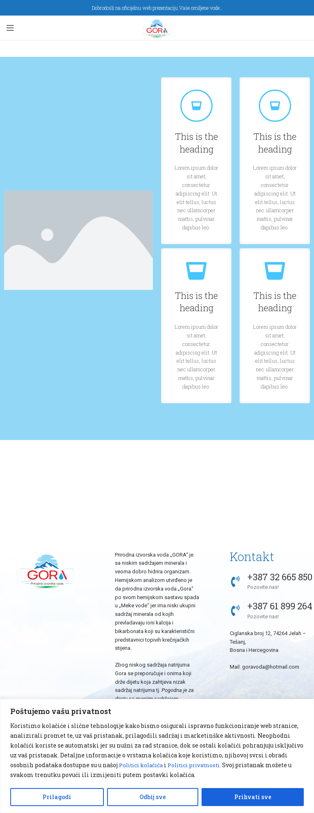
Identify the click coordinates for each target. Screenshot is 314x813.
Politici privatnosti (200, 765)
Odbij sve (152, 797)
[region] (157, 756)
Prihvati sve (252, 797)
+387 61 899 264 (279, 606)
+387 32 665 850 (279, 577)
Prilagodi (57, 797)
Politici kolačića (143, 765)
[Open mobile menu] (10, 28)
